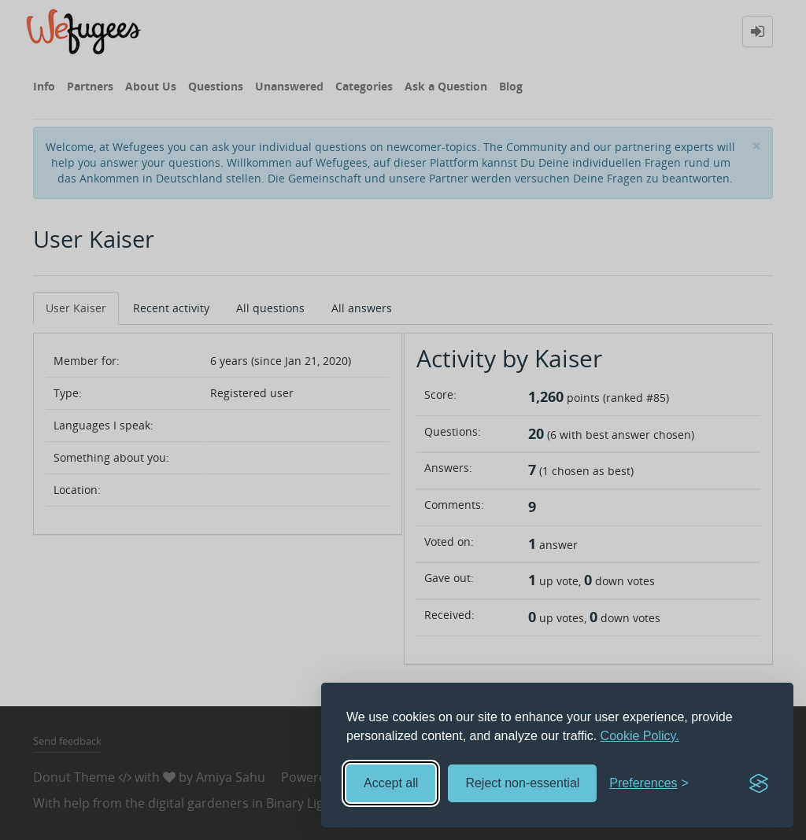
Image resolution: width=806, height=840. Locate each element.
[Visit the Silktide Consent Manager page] (758, 783)
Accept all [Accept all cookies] (391, 783)
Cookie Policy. (640, 735)
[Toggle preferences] (649, 784)
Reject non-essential (522, 783)
